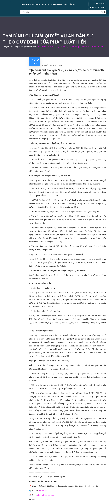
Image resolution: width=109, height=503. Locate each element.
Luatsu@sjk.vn (99, 3)
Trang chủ (26, 4)
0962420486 (43, 500)
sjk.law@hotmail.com (45, 495)
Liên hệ (72, 4)
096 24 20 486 (97, 7)
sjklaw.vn (43, 490)
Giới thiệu (36, 4)
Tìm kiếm (103, 12)
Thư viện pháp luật (58, 4)
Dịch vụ (45, 4)
